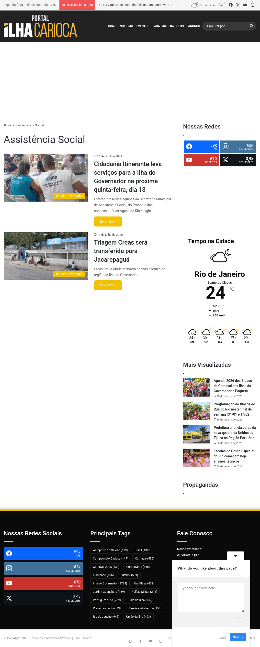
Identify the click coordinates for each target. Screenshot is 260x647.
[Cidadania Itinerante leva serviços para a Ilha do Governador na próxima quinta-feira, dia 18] (46, 177)
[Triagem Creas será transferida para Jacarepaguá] (46, 256)
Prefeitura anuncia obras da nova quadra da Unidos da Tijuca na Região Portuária (235, 433)
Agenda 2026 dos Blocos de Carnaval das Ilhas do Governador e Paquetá (233, 386)
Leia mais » (108, 221)
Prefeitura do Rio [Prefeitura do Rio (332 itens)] (107, 608)
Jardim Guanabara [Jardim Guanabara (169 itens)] (109, 591)
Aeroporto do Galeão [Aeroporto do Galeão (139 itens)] (110, 550)
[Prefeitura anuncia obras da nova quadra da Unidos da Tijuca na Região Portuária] (196, 434)
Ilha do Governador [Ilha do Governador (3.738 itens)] (110, 583)
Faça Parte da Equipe (169, 26)
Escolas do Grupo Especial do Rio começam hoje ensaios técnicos (234, 456)
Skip (223, 637)
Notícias (126, 26)
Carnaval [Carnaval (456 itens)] (144, 558)
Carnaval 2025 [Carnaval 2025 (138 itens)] (106, 567)
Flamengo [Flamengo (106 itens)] (103, 575)
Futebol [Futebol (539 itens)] (129, 575)
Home (112, 26)
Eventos (142, 26)
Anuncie (194, 26)
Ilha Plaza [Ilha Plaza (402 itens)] (144, 583)
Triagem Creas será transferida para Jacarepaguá (120, 251)
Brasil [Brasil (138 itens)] (142, 550)
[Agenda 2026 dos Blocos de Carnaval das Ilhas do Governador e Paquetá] (196, 387)
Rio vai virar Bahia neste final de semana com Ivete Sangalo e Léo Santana (150, 5)
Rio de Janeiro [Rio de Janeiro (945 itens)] (106, 616)
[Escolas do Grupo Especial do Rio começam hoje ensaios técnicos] (196, 458)
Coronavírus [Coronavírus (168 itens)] (138, 567)
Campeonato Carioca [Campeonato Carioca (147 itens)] (110, 558)
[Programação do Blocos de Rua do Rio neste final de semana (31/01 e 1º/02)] (196, 411)
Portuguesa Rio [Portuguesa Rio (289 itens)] (107, 600)
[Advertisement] (130, 81)
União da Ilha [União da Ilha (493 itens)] (138, 616)
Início (9, 125)
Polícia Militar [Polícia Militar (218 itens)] (144, 591)
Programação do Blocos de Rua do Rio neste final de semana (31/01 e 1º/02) (234, 409)
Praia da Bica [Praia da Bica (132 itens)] (140, 600)
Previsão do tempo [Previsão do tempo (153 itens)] (145, 608)
